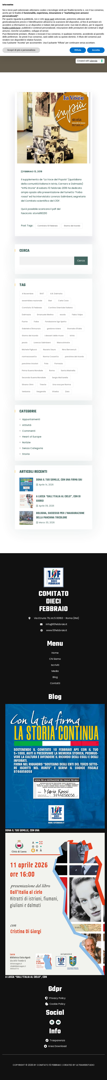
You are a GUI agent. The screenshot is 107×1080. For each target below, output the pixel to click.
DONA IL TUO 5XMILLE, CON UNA (22, 830)
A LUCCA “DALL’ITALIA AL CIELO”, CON (26, 977)
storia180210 (40, 213)
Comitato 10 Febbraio (47, 225)
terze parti (49, 19)
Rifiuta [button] (78, 50)
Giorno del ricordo (72, 225)
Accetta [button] (96, 50)
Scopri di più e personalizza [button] (21, 50)
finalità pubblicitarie (11, 28)
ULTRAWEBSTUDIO (85, 1064)
